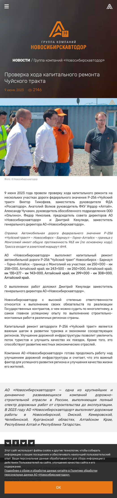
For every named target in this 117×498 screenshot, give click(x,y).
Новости (21, 60)
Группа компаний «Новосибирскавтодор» (69, 60)
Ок (58, 487)
